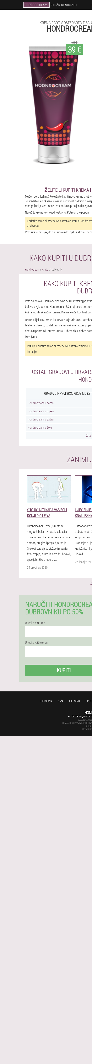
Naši (60, 701)
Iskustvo (74, 701)
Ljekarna (46, 701)
